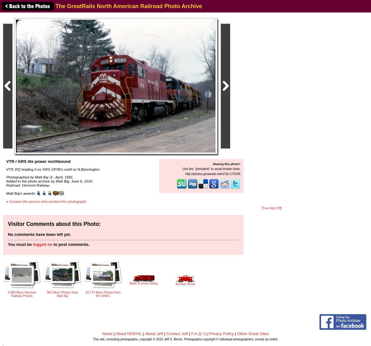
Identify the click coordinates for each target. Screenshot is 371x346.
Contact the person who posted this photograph (47, 201)
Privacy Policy (221, 333)
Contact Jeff (177, 333)
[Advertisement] (272, 109)
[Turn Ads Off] (272, 208)
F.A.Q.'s (198, 333)
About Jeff (154, 333)
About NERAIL (129, 333)
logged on (42, 244)
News (107, 333)
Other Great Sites (253, 333)
